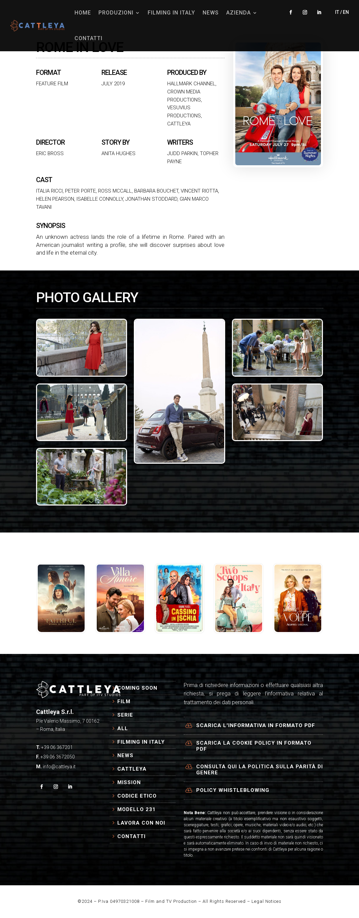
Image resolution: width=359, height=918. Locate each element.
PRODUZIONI (115, 12)
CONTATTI (88, 38)
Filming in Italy (141, 742)
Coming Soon (137, 688)
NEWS (211, 12)
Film (123, 701)
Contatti (131, 836)
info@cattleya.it (59, 766)
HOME (82, 12)
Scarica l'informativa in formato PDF (255, 725)
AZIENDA (238, 12)
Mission (129, 782)
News (125, 755)
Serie (125, 715)
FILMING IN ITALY (171, 12)
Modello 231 (136, 809)
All (122, 728)
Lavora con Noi (141, 823)
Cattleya (132, 769)
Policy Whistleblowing (232, 790)
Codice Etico (137, 796)
